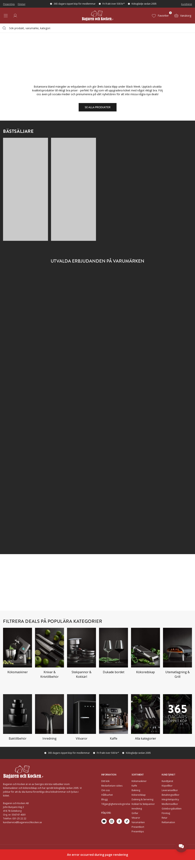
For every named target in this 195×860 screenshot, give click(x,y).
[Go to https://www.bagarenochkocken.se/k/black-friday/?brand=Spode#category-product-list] (162, 481)
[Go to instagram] (111, 821)
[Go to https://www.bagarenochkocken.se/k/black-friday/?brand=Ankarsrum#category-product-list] (33, 294)
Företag (21, 4)
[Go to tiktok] (126, 821)
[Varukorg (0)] (183, 15)
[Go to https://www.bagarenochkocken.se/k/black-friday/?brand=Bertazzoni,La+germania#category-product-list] (98, 527)
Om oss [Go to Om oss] (105, 790)
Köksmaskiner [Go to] (139, 781)
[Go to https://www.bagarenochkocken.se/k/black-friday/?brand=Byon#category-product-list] (98, 294)
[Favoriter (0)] (160, 15)
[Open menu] (6, 15)
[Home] (97, 15)
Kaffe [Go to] (134, 785)
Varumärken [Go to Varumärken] (138, 822)
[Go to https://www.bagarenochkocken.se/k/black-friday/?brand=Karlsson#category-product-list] (162, 340)
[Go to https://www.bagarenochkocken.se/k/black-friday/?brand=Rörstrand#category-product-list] (162, 434)
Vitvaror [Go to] (136, 817)
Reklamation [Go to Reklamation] (168, 822)
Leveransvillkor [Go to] (170, 790)
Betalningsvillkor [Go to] (170, 794)
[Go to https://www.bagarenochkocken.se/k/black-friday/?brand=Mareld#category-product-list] (98, 387)
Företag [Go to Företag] (166, 813)
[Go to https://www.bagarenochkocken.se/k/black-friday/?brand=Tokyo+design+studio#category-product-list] (33, 527)
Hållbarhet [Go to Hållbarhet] (107, 794)
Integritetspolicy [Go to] (170, 799)
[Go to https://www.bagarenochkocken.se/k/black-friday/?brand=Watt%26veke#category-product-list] (162, 527)
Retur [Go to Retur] (164, 817)
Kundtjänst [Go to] (167, 781)
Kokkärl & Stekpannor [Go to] (143, 804)
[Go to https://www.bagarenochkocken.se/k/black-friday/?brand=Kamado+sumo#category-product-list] (98, 340)
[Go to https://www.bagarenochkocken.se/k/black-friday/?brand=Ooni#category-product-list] (98, 434)
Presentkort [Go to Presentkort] (138, 827)
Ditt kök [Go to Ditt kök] (105, 781)
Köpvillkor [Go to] (167, 785)
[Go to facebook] (119, 821)
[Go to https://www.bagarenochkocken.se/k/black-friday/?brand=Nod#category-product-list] (33, 434)
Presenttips (9, 4)
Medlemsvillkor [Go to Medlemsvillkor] (170, 804)
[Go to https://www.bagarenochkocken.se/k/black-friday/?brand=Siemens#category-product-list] (33, 481)
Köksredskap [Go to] (139, 794)
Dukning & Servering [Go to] (142, 799)
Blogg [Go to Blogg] (104, 799)
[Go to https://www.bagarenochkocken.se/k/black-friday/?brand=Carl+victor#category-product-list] (162, 294)
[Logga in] (15, 15)
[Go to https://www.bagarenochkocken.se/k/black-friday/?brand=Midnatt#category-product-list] (162, 387)
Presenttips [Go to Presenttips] (138, 831)
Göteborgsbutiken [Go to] (171, 808)
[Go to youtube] (104, 821)
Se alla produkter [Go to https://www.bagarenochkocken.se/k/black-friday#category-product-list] (97, 107)
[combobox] (97, 28)
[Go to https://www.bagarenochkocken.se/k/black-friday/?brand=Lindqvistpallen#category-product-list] (33, 387)
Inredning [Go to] (137, 808)
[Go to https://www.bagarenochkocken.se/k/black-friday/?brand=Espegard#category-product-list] (33, 340)
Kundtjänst (186, 4)
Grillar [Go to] (135, 813)
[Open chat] (181, 846)
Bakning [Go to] (136, 790)
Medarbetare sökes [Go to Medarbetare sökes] (111, 785)
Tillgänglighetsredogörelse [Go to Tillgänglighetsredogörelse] (115, 804)
